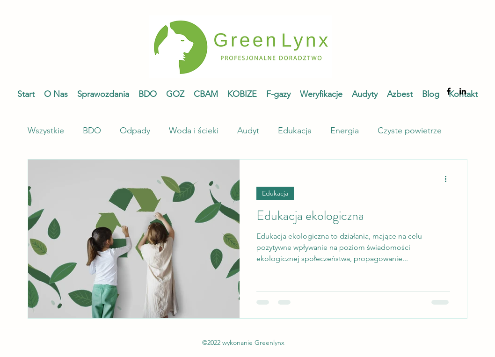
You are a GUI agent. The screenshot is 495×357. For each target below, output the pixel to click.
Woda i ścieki (193, 130)
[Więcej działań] (448, 178)
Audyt (248, 130)
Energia (344, 130)
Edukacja (295, 130)
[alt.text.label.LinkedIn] (462, 91)
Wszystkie (46, 130)
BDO (92, 130)
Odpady (135, 130)
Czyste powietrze (410, 130)
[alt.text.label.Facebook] (448, 91)
